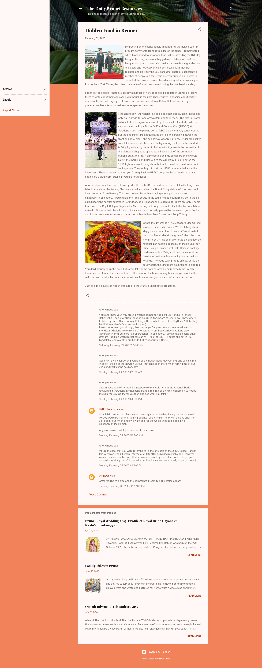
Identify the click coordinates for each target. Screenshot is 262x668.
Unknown (104, 475)
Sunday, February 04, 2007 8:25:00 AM (120, 372)
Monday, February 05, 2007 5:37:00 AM (121, 435)
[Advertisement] (222, 74)
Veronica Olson (163, 659)
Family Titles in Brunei (102, 566)
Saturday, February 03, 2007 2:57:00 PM (121, 345)
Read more (194, 555)
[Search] (231, 9)
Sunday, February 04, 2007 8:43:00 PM (120, 399)
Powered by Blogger (156, 651)
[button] (199, 30)
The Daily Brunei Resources (114, 8)
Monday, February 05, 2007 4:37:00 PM (121, 465)
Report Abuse (11, 110)
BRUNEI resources (109, 409)
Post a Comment (98, 494)
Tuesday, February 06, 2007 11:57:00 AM (122, 486)
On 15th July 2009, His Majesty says (111, 607)
